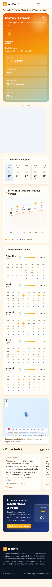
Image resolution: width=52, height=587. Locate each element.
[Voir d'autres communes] (44, 18)
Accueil (6, 10)
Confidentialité (43, 574)
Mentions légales (30, 574)
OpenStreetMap (27, 435)
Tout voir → (44, 450)
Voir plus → (9, 487)
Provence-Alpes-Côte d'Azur (25, 10)
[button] (25, 414)
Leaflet (18, 435)
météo (11, 4)
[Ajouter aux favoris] (38, 4)
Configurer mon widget (19, 526)
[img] (26, 417)
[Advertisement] (26, 130)
